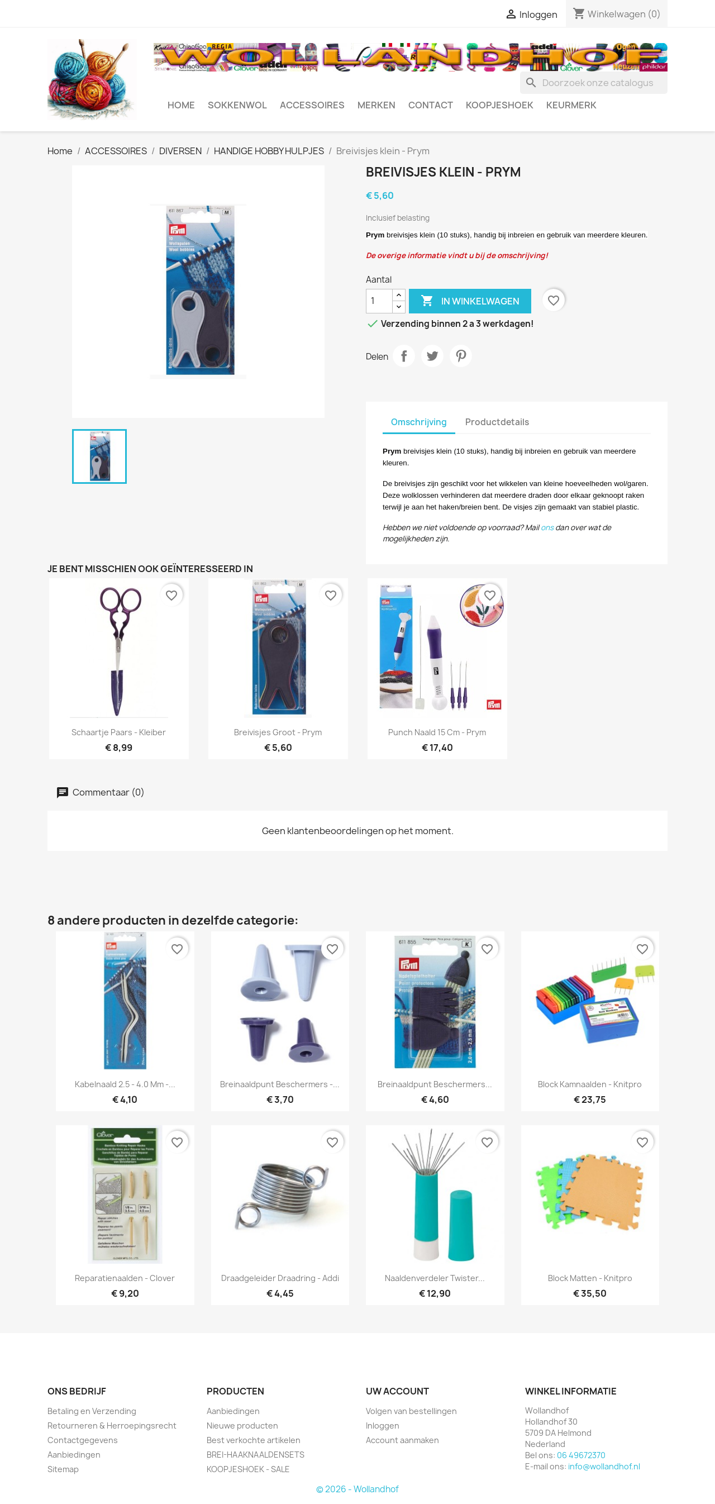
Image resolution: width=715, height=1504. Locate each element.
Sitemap (63, 1469)
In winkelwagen (470, 301)
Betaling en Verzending (91, 1411)
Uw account (397, 1391)
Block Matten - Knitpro (590, 1278)
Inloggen (382, 1425)
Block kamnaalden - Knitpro (590, 1084)
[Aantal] (379, 301)
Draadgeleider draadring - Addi (280, 1278)
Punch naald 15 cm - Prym (437, 732)
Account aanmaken (402, 1440)
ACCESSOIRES (312, 105)
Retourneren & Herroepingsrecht (112, 1425)
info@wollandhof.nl (604, 1466)
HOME (181, 105)
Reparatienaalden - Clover (125, 1278)
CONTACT (430, 105)
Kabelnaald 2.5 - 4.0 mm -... (125, 1084)
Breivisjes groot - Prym (278, 732)
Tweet (432, 356)
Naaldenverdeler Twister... (435, 1278)
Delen (404, 356)
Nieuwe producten (242, 1425)
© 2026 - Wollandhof (357, 1489)
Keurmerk (571, 105)
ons (547, 527)
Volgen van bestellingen (411, 1411)
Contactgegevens (82, 1440)
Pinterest (461, 356)
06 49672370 (581, 1455)
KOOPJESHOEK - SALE (248, 1469)
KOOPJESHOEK (499, 105)
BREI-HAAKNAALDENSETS (255, 1454)
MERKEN (376, 105)
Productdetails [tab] (497, 422)
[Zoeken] (594, 83)
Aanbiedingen (74, 1454)
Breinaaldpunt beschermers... (435, 1084)
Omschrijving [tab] (419, 422)
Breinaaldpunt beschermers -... (280, 1084)
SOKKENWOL (237, 105)
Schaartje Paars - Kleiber (119, 732)
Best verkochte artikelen (254, 1440)
